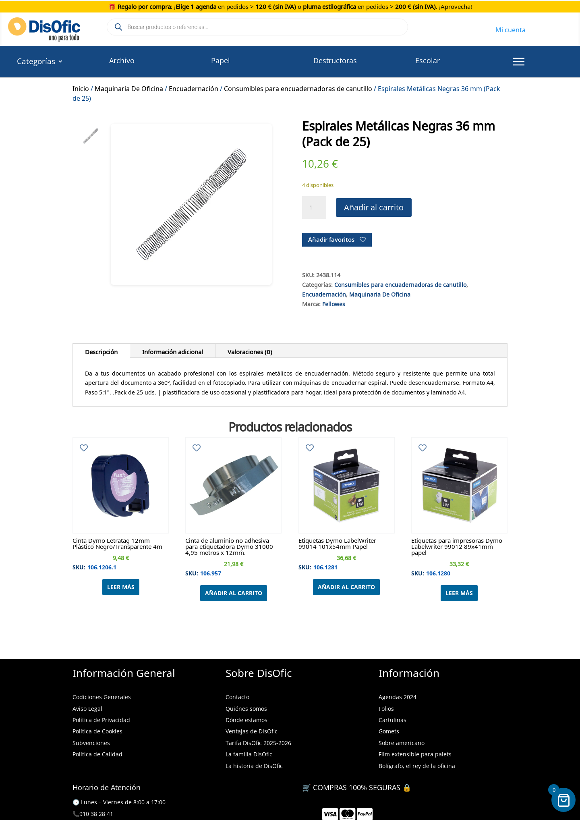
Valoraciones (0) (250, 350)
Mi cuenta (510, 28)
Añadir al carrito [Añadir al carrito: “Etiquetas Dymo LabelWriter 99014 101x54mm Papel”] (346, 587)
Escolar (427, 60)
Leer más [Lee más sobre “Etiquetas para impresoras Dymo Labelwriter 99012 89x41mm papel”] (459, 593)
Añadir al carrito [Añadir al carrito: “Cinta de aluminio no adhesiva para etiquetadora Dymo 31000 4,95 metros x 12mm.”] (233, 593)
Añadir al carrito (374, 207)
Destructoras (335, 60)
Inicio (80, 87)
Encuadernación (193, 87)
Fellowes (333, 303)
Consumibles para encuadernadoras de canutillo (298, 87)
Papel (220, 60)
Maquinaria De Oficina (129, 87)
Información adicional (172, 350)
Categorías (36, 62)
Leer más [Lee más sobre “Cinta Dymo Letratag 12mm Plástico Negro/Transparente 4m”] (121, 587)
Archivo (122, 60)
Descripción (101, 350)
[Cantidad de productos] (314, 207)
